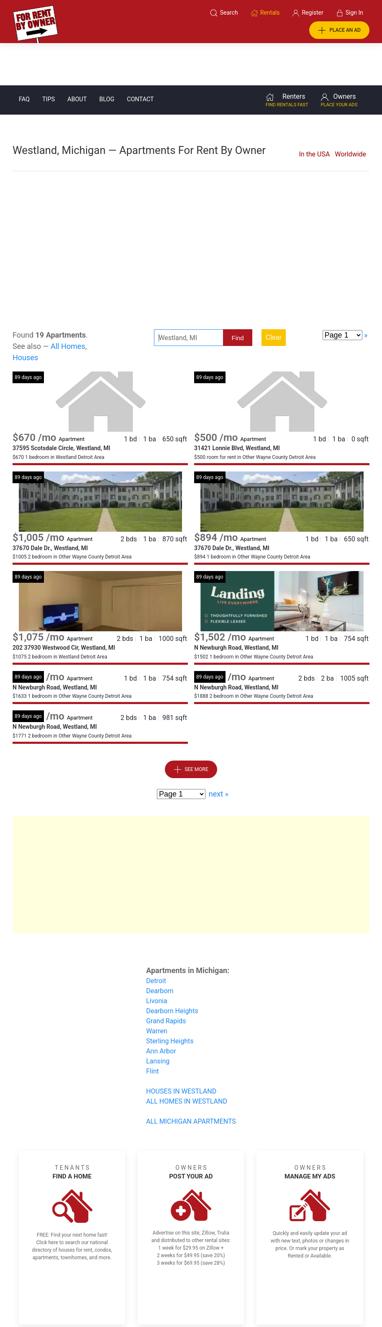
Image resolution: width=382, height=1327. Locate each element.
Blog (106, 57)
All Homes (68, 304)
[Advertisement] (191, 204)
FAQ (24, 57)
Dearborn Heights (172, 969)
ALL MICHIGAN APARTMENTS (191, 1079)
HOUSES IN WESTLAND (181, 1049)
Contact (140, 57)
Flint (152, 1029)
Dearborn (159, 949)
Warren (156, 989)
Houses (25, 315)
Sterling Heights (169, 999)
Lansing (157, 1019)
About (77, 57)
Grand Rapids (166, 979)
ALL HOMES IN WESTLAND (186, 1059)
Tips (48, 57)
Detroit (156, 939)
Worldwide (350, 112)
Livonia (156, 959)
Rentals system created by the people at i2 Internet (288, 1299)
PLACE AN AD (339, 30)
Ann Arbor (161, 1009)
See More (191, 727)
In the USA (314, 112)
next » (218, 751)
